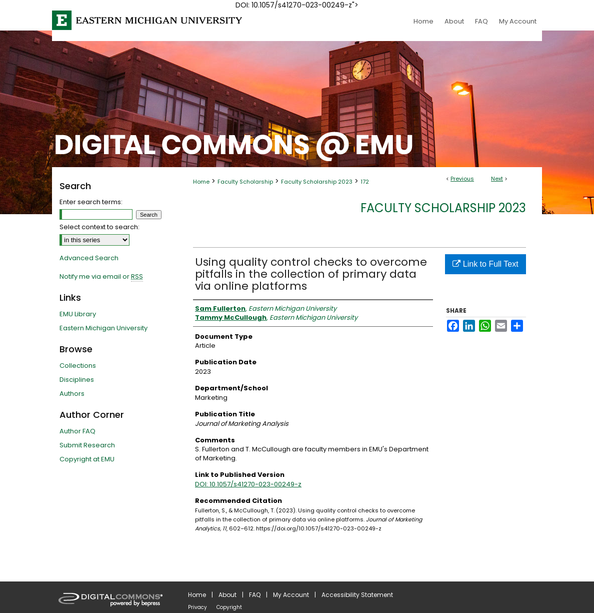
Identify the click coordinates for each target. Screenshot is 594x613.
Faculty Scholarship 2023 (316, 182)
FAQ (254, 594)
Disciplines (77, 379)
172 (364, 182)
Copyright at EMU (87, 459)
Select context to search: (100, 227)
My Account (291, 594)
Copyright (229, 607)
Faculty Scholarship (245, 182)
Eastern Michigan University (104, 328)
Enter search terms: (91, 202)
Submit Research (87, 445)
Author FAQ (78, 431)
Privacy (197, 607)
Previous (462, 179)
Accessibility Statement (357, 594)
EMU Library (78, 314)
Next (497, 179)
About (227, 594)
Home (201, 182)
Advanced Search (89, 258)
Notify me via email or (101, 277)
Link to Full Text (485, 264)
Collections (78, 365)
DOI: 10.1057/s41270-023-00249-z (248, 484)
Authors (72, 393)
